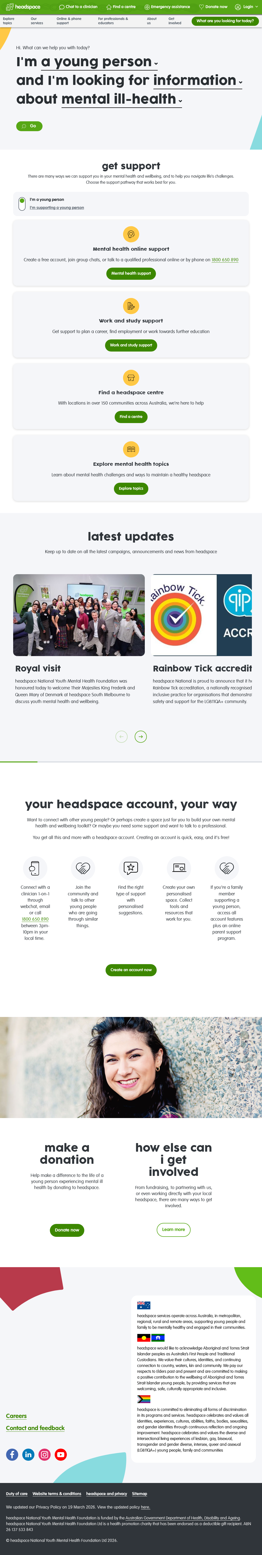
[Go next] (141, 737)
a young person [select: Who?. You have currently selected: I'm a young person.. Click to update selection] (96, 62)
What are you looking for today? (225, 21)
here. (145, 1507)
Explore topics (14, 21)
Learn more (173, 1229)
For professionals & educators (119, 21)
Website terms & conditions (57, 1494)
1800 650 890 (225, 260)
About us (155, 21)
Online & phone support (74, 21)
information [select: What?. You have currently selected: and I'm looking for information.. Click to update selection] (194, 81)
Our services (41, 21)
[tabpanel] (79, 640)
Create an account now (131, 970)
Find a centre (121, 7)
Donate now (213, 7)
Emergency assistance (167, 7)
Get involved (179, 21)
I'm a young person (47, 200)
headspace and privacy (106, 1494)
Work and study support (131, 345)
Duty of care (17, 1494)
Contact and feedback (35, 1428)
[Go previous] (121, 737)
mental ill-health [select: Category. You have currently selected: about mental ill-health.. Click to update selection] (119, 100)
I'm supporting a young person (57, 208)
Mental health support (131, 274)
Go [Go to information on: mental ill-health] (28, 126)
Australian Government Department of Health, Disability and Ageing (183, 1518)
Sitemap (139, 1494)
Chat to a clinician (78, 7)
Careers (16, 1416)
